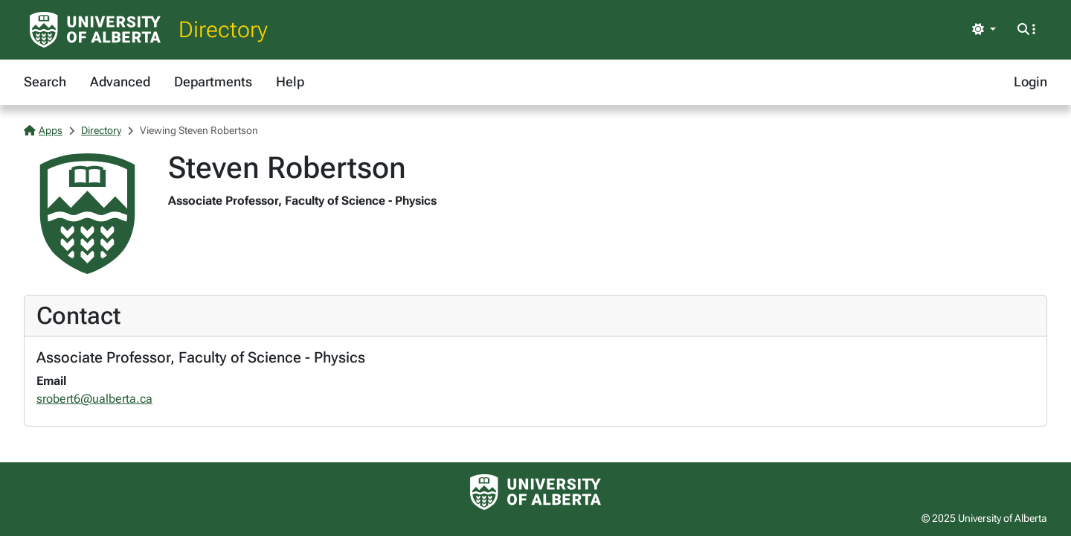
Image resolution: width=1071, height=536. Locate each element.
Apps (43, 130)
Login (1030, 81)
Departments (213, 81)
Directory (223, 29)
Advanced (120, 81)
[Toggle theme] (984, 30)
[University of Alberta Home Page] (95, 30)
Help (290, 81)
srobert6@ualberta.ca (94, 399)
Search (45, 81)
